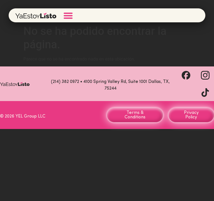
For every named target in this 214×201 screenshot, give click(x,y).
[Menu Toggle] (68, 15)
